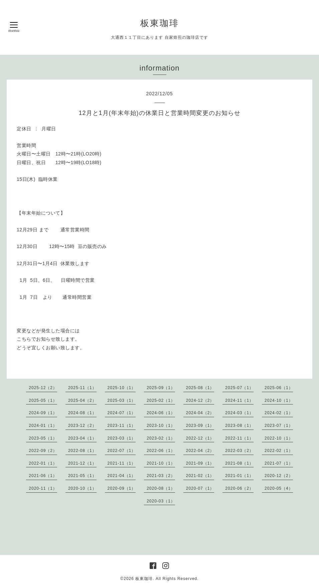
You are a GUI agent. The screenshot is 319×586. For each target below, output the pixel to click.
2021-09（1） (200, 463)
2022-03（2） (239, 450)
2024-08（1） (82, 413)
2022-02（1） (279, 450)
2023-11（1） (122, 425)
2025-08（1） (200, 387)
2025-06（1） (279, 387)
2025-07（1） (239, 387)
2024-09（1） (43, 413)
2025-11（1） (82, 387)
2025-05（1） (43, 400)
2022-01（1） (43, 463)
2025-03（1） (122, 400)
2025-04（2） (82, 400)
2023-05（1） (43, 438)
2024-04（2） (200, 413)
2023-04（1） (82, 438)
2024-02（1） (279, 413)
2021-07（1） (279, 463)
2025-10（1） (122, 387)
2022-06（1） (161, 450)
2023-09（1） (200, 425)
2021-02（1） (200, 475)
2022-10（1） (279, 438)
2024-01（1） (43, 425)
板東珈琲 (159, 23)
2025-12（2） (43, 387)
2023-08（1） (239, 425)
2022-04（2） (200, 450)
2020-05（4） (279, 488)
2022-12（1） (200, 438)
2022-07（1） (122, 450)
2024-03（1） (239, 413)
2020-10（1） (82, 488)
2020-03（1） (161, 501)
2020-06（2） (239, 488)
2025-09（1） (161, 387)
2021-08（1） (239, 463)
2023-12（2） (82, 425)
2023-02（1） (161, 438)
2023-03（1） (122, 438)
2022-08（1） (82, 450)
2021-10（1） (161, 463)
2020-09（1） (122, 488)
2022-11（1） (239, 438)
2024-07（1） (122, 413)
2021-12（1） (82, 463)
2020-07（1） (200, 488)
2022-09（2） (43, 450)
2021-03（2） (161, 475)
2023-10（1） (161, 425)
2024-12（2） (200, 400)
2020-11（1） (43, 488)
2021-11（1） (122, 463)
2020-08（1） (161, 488)
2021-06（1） (43, 475)
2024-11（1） (239, 400)
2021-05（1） (82, 475)
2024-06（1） (161, 413)
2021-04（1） (122, 475)
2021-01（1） (239, 475)
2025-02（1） (161, 400)
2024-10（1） (279, 400)
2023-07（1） (279, 425)
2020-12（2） (279, 475)
